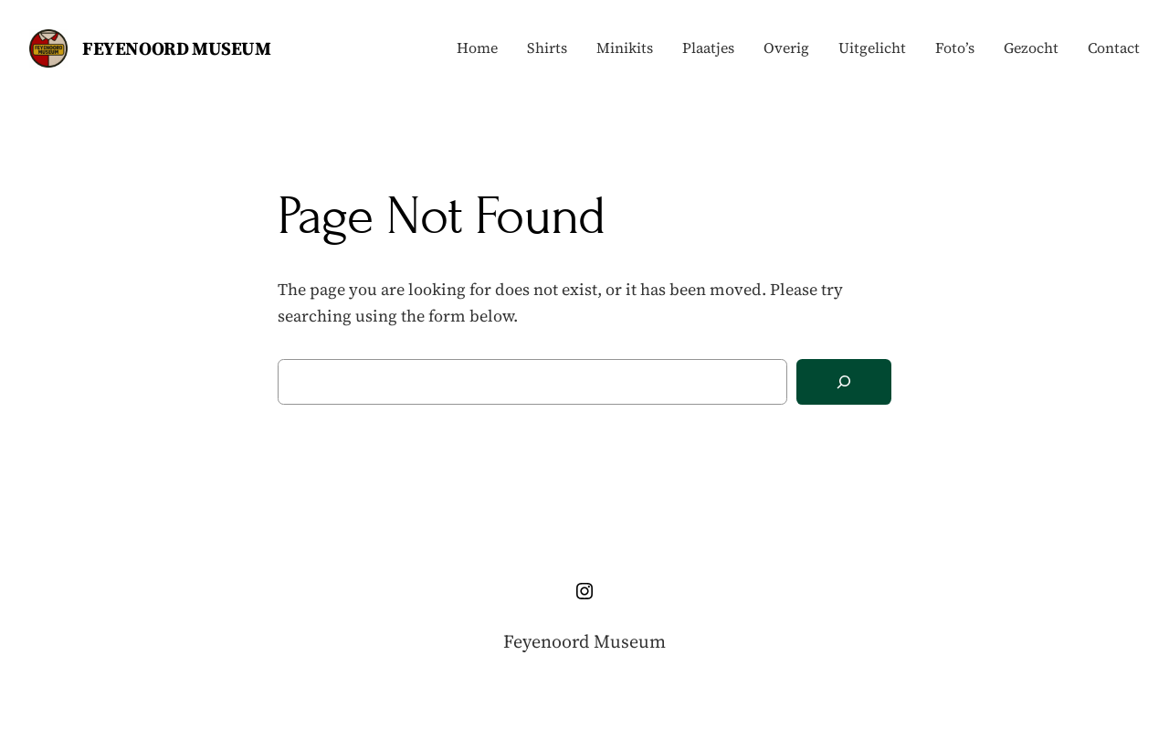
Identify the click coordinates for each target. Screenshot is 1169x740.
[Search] (843, 382)
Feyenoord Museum (176, 48)
